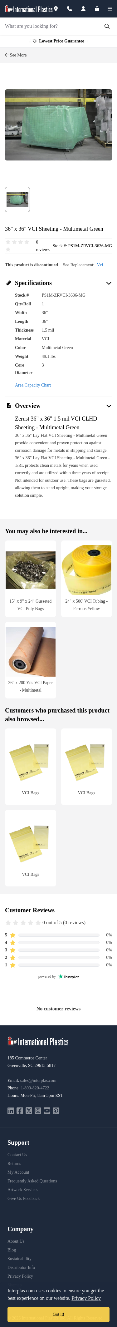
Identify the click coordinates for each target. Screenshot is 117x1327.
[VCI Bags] (30, 766)
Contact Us (17, 1154)
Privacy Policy (20, 1276)
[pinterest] (56, 1111)
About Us (15, 1241)
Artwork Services (22, 1189)
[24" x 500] (86, 578)
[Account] (87, 8)
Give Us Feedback (23, 1198)
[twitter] (29, 1111)
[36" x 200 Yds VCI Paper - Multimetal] (30, 660)
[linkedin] (10, 1111)
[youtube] (47, 1111)
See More (16, 55)
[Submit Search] (107, 26)
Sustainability (19, 1258)
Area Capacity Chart (33, 385)
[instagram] (38, 1111)
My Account (18, 1172)
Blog (11, 1250)
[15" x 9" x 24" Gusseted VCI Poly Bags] (30, 578)
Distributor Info (21, 1267)
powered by (58, 976)
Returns (14, 1163)
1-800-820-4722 (35, 1088)
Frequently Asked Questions (32, 1181)
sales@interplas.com (38, 1080)
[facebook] (20, 1111)
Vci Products (104, 266)
